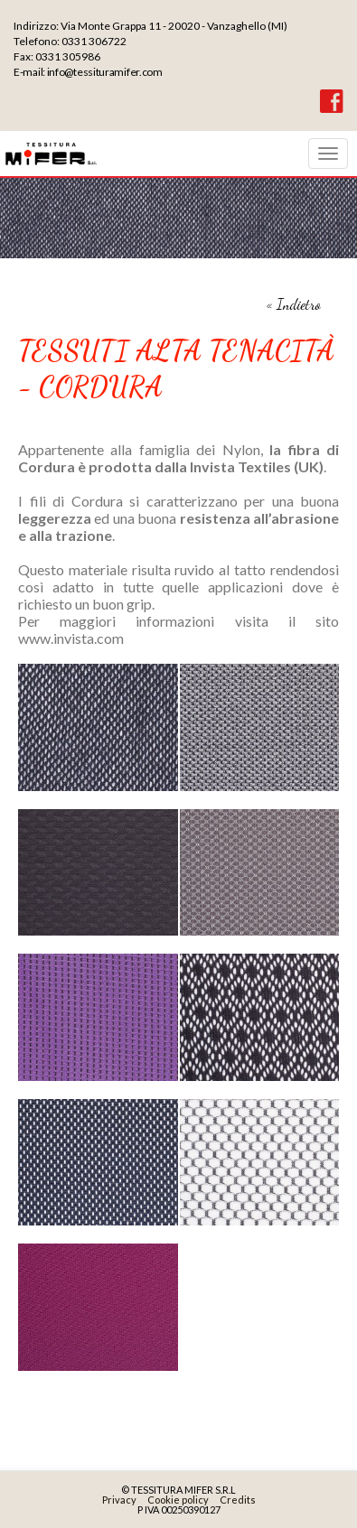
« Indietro (294, 303)
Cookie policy (178, 1499)
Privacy (119, 1499)
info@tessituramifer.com (105, 72)
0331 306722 (94, 41)
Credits (238, 1499)
